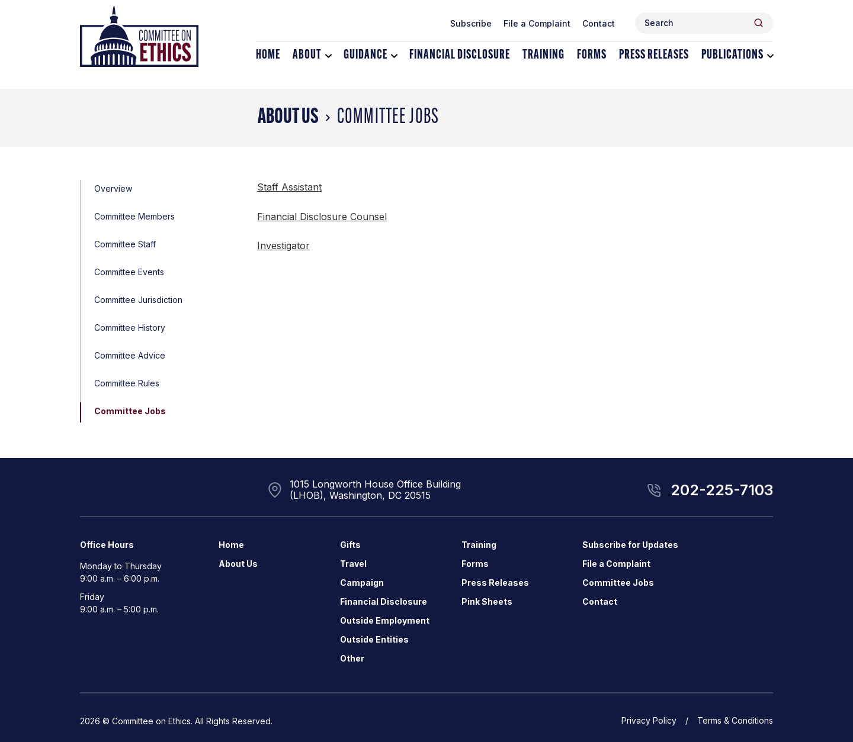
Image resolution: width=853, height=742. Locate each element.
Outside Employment (384, 620)
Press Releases (654, 55)
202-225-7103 (722, 490)
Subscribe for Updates (630, 545)
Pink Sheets (486, 601)
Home (268, 55)
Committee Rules (126, 383)
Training (543, 55)
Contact (598, 23)
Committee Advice (129, 355)
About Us (288, 117)
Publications (732, 55)
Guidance (365, 55)
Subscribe (471, 23)
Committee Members (134, 216)
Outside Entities (374, 639)
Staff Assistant (289, 187)
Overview (113, 188)
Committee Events (129, 272)
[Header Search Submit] (758, 22)
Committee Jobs (130, 411)
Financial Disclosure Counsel (322, 216)
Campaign (362, 583)
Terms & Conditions (735, 720)
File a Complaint (537, 23)
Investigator (283, 245)
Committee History (129, 327)
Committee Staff (125, 244)
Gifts (350, 545)
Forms (592, 55)
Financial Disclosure (459, 55)
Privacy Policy (648, 720)
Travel (353, 564)
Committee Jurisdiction (138, 300)
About (307, 55)
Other (352, 658)
